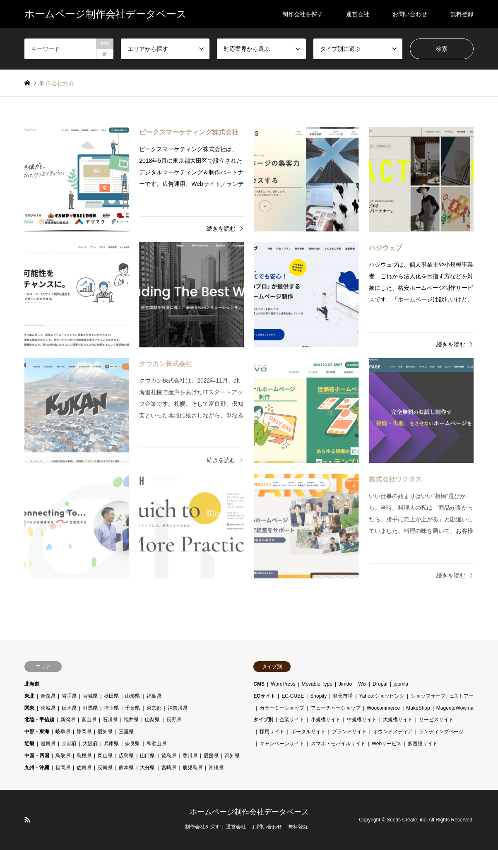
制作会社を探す (302, 14)
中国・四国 (36, 755)
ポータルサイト (308, 731)
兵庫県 (111, 743)
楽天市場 (343, 696)
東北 (29, 696)
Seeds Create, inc (406, 820)
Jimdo (345, 684)
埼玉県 (111, 708)
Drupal (380, 684)
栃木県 (69, 708)
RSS (27, 820)
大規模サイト (398, 719)
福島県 (154, 696)
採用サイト (272, 731)
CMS (259, 684)
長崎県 (105, 768)
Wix (362, 684)
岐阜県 (62, 731)
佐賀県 (84, 768)
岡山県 (105, 755)
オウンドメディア (393, 731)
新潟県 (67, 719)
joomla (401, 684)
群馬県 (90, 708)
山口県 (147, 755)
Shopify (318, 696)
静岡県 (84, 731)
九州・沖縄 (36, 768)
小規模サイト (326, 719)
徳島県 (168, 755)
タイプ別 (263, 719)
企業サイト (291, 719)
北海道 (31, 684)
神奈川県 (178, 708)
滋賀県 (48, 743)
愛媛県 (211, 755)
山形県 (132, 696)
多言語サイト (423, 743)
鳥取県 (62, 755)
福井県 (131, 719)
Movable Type (316, 684)
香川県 (190, 755)
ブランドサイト (349, 731)
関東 (29, 708)
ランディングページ (441, 731)
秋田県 (111, 696)
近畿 (29, 743)
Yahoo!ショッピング (381, 696)
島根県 (84, 755)
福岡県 (62, 768)
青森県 (48, 696)
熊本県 (126, 768)
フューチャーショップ (336, 708)
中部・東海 (36, 731)
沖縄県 (216, 768)
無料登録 (462, 14)
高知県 (232, 755)
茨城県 (48, 708)
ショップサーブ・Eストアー (442, 696)
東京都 (154, 708)
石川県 (110, 719)
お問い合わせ (409, 14)
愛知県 (105, 731)
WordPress (283, 684)
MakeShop (418, 708)
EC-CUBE (292, 696)
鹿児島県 (192, 768)
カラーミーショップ (282, 708)
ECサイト (264, 696)
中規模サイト (362, 719)
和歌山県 (156, 743)
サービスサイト (436, 719)
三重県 (126, 731)
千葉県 (132, 708)
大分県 (147, 768)
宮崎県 (168, 768)
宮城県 (90, 696)
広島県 (126, 755)
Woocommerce (383, 708)
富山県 (89, 719)
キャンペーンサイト (282, 743)
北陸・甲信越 (39, 719)
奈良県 (132, 743)
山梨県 (152, 719)
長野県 (173, 719)
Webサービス (387, 743)
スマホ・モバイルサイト (338, 743)
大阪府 (90, 743)
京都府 (69, 743)
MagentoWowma (455, 708)
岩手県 (69, 696)
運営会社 (357, 14)
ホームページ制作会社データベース (249, 812)
